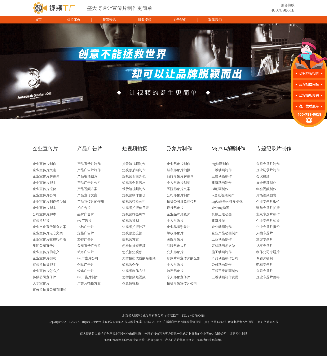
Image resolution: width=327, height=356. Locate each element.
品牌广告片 (85, 214)
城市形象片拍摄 (178, 170)
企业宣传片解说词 (46, 176)
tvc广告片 (84, 220)
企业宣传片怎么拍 (46, 271)
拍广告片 (84, 208)
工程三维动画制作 (225, 271)
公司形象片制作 (178, 195)
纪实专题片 (264, 245)
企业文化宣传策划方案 (49, 227)
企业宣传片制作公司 (213, 333)
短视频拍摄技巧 (134, 227)
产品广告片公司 (89, 182)
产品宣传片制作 (89, 164)
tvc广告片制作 (87, 277)
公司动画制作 (222, 264)
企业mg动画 (220, 208)
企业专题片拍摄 (268, 220)
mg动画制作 (220, 164)
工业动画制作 (222, 239)
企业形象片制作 (178, 164)
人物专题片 (264, 233)
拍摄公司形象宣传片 (182, 201)
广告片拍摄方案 (89, 283)
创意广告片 (85, 264)
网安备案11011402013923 (146, 322)
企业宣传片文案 (44, 170)
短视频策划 (130, 220)
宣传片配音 (41, 220)
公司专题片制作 (268, 164)
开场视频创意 (266, 195)
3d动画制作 (220, 189)
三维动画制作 (222, 176)
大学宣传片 (41, 283)
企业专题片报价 (268, 201)
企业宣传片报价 (44, 189)
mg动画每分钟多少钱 (227, 201)
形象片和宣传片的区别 (183, 258)
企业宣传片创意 (44, 258)
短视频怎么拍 (132, 233)
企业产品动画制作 (225, 233)
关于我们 (179, 20)
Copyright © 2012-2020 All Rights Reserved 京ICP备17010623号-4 (89, 322)
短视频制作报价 (134, 195)
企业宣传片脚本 (44, 182)
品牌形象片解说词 (180, 176)
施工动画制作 (222, 252)
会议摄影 (263, 176)
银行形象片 (175, 208)
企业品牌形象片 (178, 214)
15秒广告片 (85, 227)
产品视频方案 (87, 189)
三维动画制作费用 (225, 277)
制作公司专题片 (268, 252)
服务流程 (144, 20)
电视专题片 (264, 264)
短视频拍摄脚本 (134, 214)
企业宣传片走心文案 (48, 233)
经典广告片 (85, 271)
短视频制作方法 (134, 271)
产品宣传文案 (87, 195)
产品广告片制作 (89, 170)
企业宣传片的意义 (46, 252)
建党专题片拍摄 (268, 208)
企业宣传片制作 (44, 164)
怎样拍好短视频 (134, 245)
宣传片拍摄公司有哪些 (49, 289)
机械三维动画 (222, 214)
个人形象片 (175, 220)
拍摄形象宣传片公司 (182, 283)
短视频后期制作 (134, 170)
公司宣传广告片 (89, 245)
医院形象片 (175, 239)
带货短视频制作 (134, 189)
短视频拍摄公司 (134, 201)
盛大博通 (86, 333)
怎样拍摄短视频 (134, 277)
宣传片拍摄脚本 (44, 264)
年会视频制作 (266, 189)
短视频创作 (130, 264)
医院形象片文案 (178, 189)
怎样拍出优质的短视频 (139, 258)
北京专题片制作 (268, 214)
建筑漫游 (218, 220)
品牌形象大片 (177, 245)
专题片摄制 (264, 258)
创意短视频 (130, 283)
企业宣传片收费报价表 (49, 239)
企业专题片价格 (268, 277)
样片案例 (73, 20)
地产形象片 (175, 271)
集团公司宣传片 (44, 245)
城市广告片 (85, 252)
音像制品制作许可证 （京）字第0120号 (253, 322)
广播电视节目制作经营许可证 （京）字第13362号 (195, 322)
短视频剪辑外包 (134, 176)
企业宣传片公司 (44, 195)
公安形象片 (175, 252)
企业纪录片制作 (268, 170)
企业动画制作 (222, 227)
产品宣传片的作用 (90, 201)
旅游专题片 (264, 239)
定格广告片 (85, 233)
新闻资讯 (109, 20)
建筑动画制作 (222, 182)
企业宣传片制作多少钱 (49, 201)
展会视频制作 (266, 182)
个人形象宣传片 (178, 277)
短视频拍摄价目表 (135, 208)
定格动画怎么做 (223, 245)
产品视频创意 (87, 176)
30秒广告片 (85, 239)
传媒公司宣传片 (44, 277)
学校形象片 (175, 233)
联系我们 (215, 20)
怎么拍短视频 (132, 252)
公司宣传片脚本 (44, 214)
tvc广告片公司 (87, 258)
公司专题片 (264, 271)
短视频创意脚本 (134, 182)
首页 (38, 20)
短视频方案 (130, 239)
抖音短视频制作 (134, 164)
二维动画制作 (222, 170)
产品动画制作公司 (225, 258)
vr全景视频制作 (223, 195)
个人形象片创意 (178, 182)
